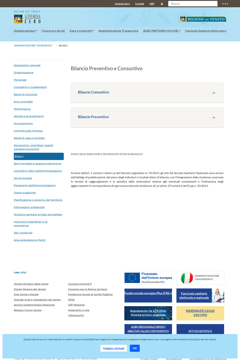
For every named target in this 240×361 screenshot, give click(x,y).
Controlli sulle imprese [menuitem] (28, 130)
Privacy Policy (149, 358)
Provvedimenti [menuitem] (23, 123)
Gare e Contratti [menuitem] (81, 30)
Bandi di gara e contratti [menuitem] (29, 138)
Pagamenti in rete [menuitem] (78, 310)
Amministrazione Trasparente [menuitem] (118, 30)
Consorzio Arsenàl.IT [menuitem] (80, 283)
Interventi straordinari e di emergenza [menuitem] (30, 223)
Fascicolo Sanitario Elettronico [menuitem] (205, 30)
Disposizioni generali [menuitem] (27, 65)
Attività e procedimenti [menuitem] (29, 116)
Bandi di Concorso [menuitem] (25, 94)
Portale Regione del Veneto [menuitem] (30, 289)
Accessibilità (174, 358)
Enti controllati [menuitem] (23, 101)
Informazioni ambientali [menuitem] (29, 207)
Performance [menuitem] (22, 109)
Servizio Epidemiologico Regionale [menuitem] (34, 304)
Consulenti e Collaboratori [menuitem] (30, 87)
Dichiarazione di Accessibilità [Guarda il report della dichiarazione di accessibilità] (207, 358)
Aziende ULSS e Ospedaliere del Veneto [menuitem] (37, 299)
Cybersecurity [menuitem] (76, 315)
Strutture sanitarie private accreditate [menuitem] (38, 214)
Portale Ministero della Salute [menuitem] (31, 283)
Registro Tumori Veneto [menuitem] (28, 310)
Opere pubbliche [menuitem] (25, 192)
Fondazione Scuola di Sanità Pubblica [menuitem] (90, 294)
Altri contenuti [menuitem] (23, 232)
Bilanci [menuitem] (19, 156)
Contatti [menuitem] (139, 3)
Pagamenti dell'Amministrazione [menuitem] (35, 185)
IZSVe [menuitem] (71, 299)
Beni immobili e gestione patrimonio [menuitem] (37, 163)
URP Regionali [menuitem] (76, 304)
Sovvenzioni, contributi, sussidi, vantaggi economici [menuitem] (33, 147)
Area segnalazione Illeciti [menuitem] (30, 240)
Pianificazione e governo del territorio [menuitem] (38, 200)
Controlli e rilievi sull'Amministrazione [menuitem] (38, 170)
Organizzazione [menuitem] (25, 30)
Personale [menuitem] (20, 79)
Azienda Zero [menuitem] (122, 3)
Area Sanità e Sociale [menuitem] (26, 294)
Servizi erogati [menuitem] (23, 178)
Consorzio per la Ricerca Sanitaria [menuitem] (87, 289)
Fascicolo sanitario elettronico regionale (194, 295)
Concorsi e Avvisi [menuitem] (53, 30)
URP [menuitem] (151, 3)
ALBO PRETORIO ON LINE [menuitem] (162, 30)
